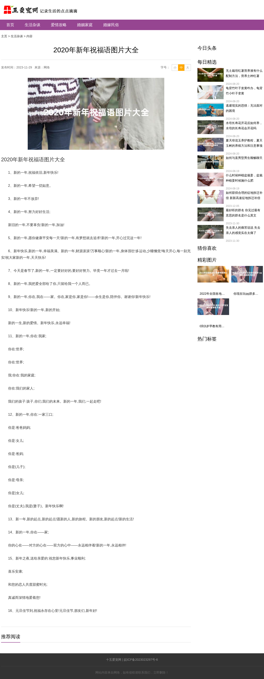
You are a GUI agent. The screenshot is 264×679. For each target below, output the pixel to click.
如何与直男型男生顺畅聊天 (244, 158)
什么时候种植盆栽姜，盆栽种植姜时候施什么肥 (244, 178)
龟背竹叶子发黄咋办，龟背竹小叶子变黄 (244, 90)
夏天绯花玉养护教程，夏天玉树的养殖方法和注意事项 (244, 143)
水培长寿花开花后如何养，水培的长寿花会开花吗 (244, 125)
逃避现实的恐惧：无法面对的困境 (244, 108)
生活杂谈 (32, 25)
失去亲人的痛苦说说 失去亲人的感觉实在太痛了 (243, 230)
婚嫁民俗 (111, 25)
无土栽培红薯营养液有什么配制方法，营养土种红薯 (244, 73)
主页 (4, 36)
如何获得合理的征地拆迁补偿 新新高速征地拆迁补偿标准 (244, 196)
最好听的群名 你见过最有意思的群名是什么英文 (243, 212)
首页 (10, 25)
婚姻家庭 (85, 25)
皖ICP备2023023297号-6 (141, 659)
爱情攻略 (59, 25)
